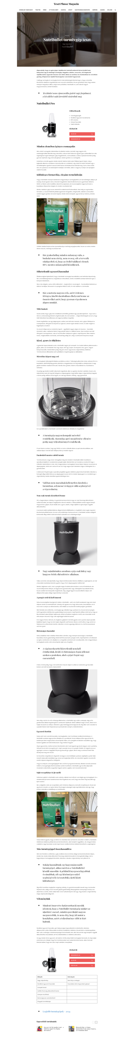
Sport (70, 10)
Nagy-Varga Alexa (67, 44)
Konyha (63, 10)
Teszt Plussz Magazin (66, 4)
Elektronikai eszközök (82, 10)
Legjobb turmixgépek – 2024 (56, 1011)
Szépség (95, 10)
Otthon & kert (53, 10)
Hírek (44, 10)
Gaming (102, 10)
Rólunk (109, 10)
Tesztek (37, 10)
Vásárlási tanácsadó (26, 10)
